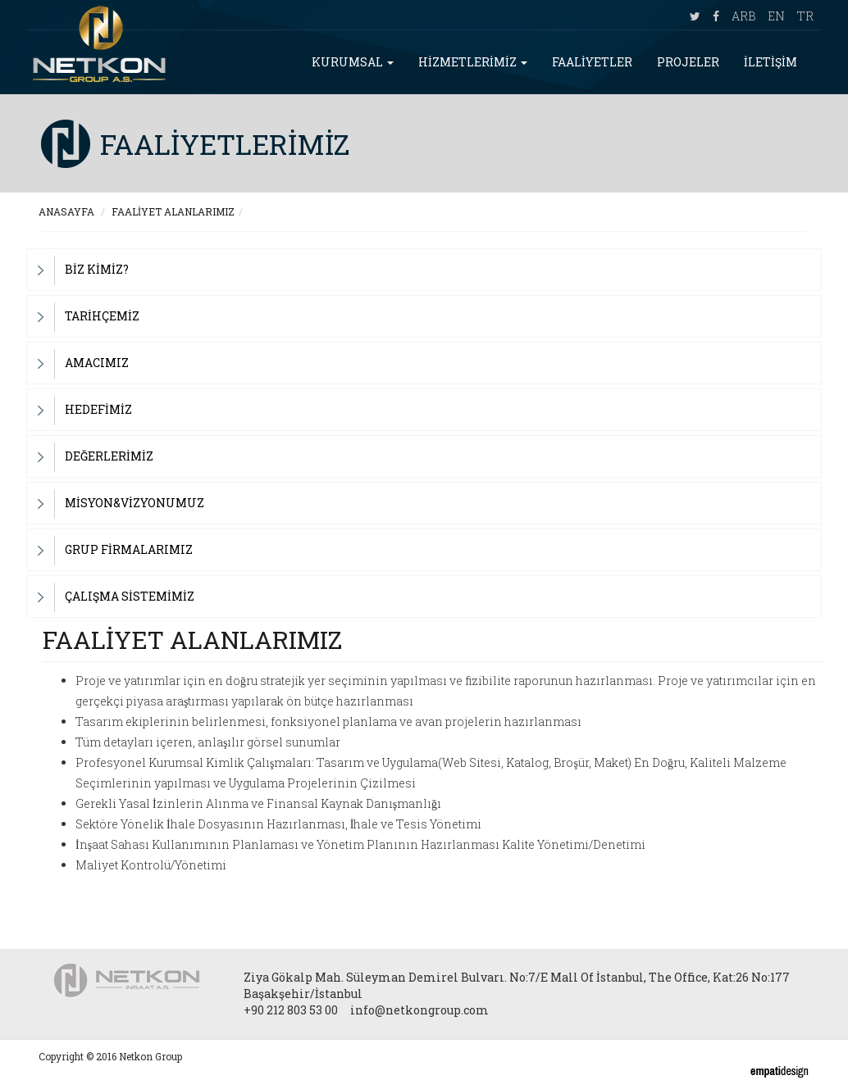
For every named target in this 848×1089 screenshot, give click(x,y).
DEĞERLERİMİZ (109, 456)
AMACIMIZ (97, 362)
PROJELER (688, 62)
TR (805, 16)
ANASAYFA (66, 211)
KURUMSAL (353, 62)
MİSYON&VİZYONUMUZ (134, 502)
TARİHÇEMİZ (102, 316)
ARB (743, 16)
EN (776, 16)
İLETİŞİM (770, 62)
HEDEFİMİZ (98, 409)
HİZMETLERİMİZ (472, 62)
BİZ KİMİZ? (97, 269)
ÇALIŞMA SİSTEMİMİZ (129, 596)
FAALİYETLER (592, 62)
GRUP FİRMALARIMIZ (129, 549)
